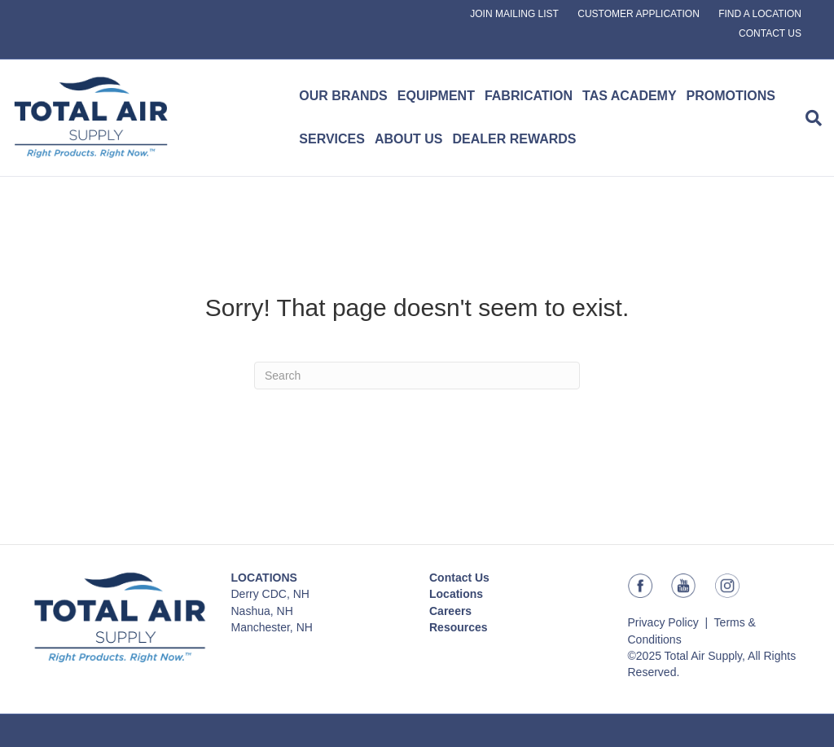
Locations (456, 593)
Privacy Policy (663, 622)
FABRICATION (529, 96)
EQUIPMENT (436, 96)
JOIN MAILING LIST (514, 14)
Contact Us (459, 577)
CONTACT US (770, 33)
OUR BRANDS (343, 96)
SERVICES (332, 139)
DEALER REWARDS (515, 139)
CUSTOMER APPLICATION (638, 14)
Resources (458, 627)
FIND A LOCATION (759, 14)
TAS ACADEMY (629, 96)
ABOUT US (409, 139)
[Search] (811, 118)
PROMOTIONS (731, 96)
